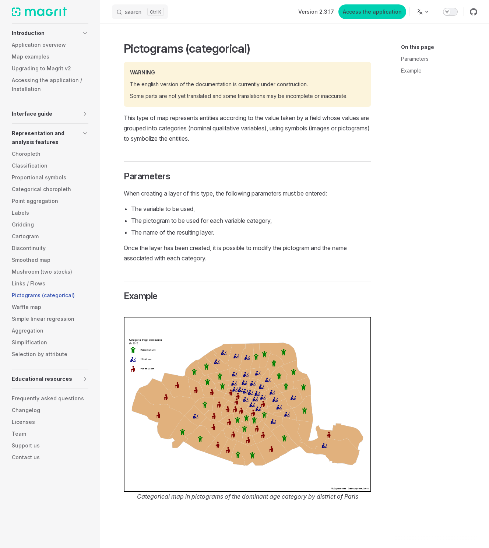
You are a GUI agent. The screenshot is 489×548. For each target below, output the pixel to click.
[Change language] (423, 12)
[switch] (450, 12)
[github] (473, 11)
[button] (50, 33)
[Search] (140, 11)
